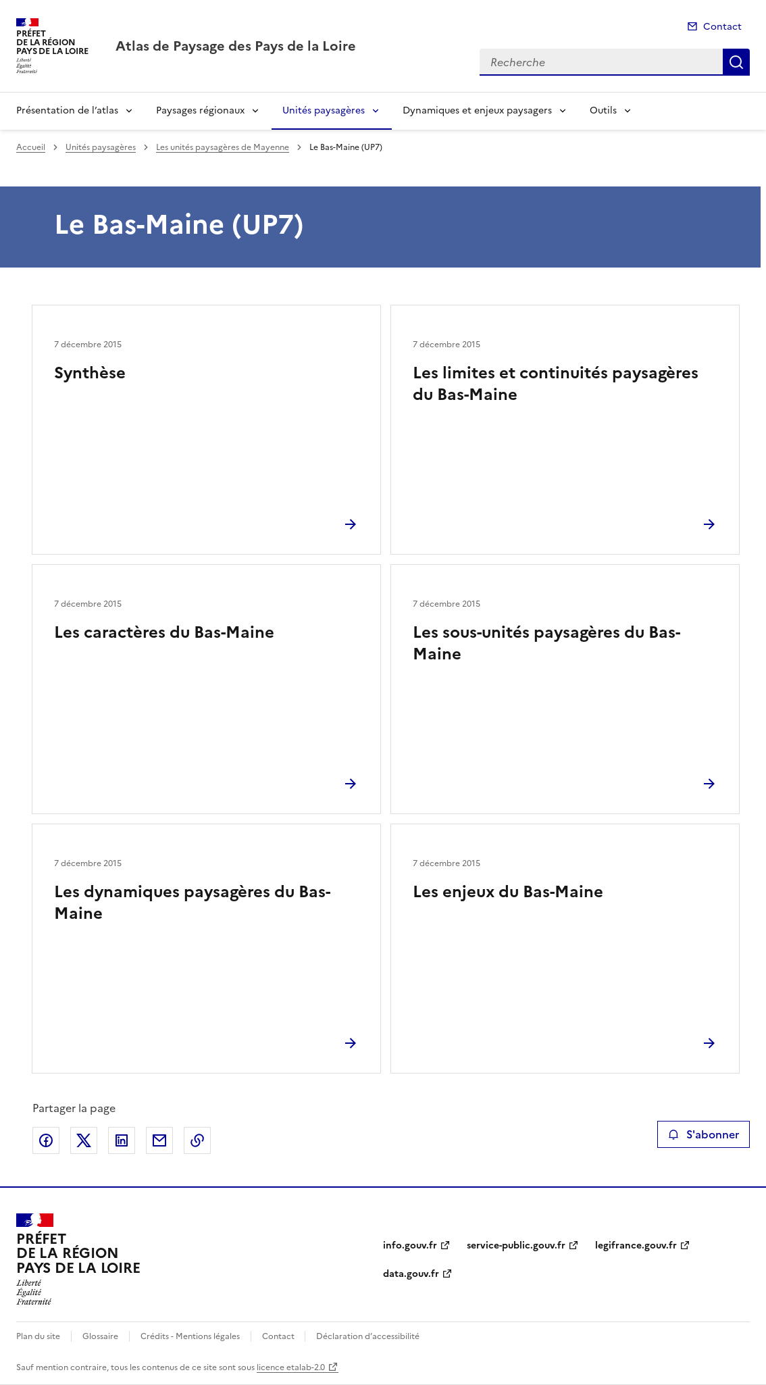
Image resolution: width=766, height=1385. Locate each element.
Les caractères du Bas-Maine (164, 632)
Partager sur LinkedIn (121, 1140)
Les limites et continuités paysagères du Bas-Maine (555, 384)
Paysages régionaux (200, 110)
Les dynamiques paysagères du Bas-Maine (192, 903)
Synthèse (90, 373)
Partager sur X (83, 1140)
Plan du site (38, 1336)
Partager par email (159, 1140)
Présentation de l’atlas (67, 110)
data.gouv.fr (411, 1274)
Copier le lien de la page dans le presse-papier (197, 1140)
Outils (603, 110)
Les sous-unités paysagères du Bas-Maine (546, 643)
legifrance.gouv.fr (636, 1245)
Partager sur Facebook (45, 1140)
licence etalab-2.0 (291, 1367)
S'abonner (703, 1134)
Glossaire (100, 1336)
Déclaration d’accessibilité (367, 1336)
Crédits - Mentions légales (190, 1336)
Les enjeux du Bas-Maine (508, 892)
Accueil (30, 147)
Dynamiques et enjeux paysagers (477, 110)
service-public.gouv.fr (516, 1245)
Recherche (736, 62)
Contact (722, 27)
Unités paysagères (323, 110)
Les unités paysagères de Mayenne (222, 147)
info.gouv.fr (410, 1245)
